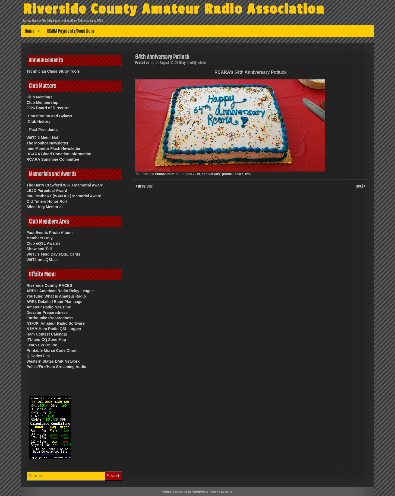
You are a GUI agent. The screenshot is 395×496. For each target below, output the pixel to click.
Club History (39, 121)
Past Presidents (43, 129)
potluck (227, 174)
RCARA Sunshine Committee (53, 159)
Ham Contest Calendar (47, 334)
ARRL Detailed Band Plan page (55, 301)
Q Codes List (38, 356)
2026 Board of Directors (48, 108)
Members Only (40, 238)
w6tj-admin (198, 63)
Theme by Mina (221, 491)
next (360, 185)
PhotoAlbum (164, 174)
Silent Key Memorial (45, 207)
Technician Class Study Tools (53, 71)
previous (145, 185)
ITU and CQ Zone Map (46, 339)
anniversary (211, 174)
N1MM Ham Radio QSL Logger (54, 329)
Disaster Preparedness (47, 312)
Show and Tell (39, 249)
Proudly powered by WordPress (185, 491)
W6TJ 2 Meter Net (42, 138)
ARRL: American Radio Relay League (60, 291)
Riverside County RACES (49, 285)
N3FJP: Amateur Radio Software (56, 323)
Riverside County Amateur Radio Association (180, 9)
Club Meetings (40, 97)
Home (29, 31)
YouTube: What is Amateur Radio (56, 296)
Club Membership (42, 102)
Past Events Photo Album (50, 232)
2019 (196, 174)
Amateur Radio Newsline (49, 307)
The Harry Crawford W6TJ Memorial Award (65, 185)
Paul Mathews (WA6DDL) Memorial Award (64, 196)
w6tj (248, 174)
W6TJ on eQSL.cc (43, 259)
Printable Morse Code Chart (52, 350)
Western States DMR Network (53, 361)
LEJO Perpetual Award (47, 190)
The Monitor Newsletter (48, 143)
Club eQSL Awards (44, 243)
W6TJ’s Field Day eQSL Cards (53, 254)
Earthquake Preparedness (50, 318)
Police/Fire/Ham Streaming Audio (56, 367)
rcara (239, 174)
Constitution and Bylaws (50, 116)
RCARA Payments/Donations (70, 31)
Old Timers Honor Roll (47, 201)
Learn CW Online (42, 345)
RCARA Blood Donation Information (59, 154)
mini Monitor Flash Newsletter (54, 148)
